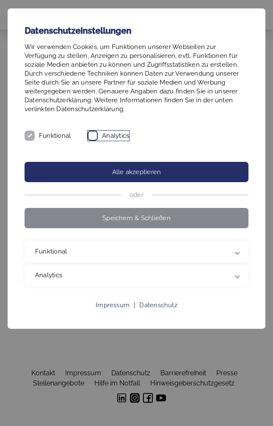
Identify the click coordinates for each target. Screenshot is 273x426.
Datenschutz (158, 305)
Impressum (113, 305)
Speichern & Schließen (136, 218)
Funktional (55, 135)
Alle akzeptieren (136, 172)
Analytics (115, 135)
